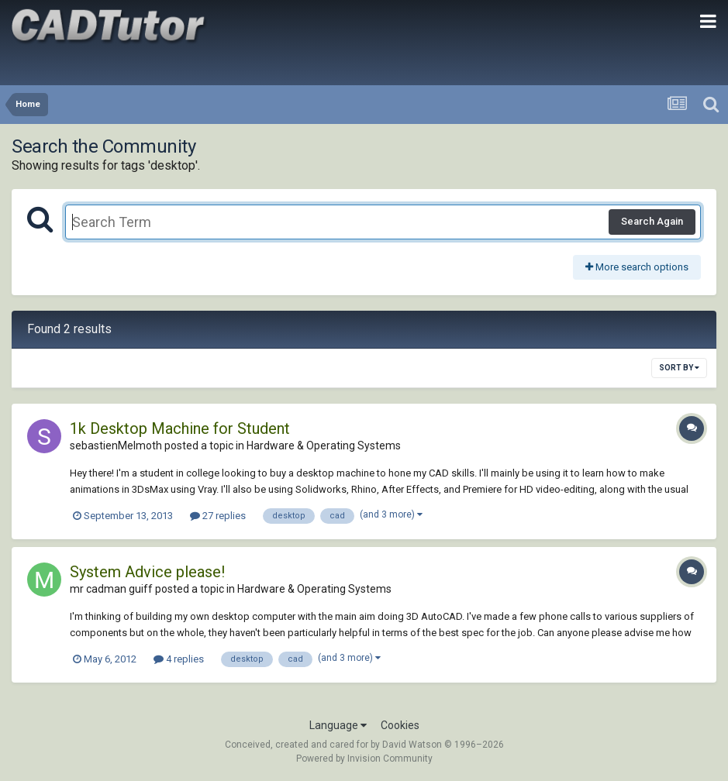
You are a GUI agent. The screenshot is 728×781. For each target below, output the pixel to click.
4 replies (179, 659)
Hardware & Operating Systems (324, 445)
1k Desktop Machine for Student (180, 428)
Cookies (400, 725)
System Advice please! (147, 572)
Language (338, 725)
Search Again (652, 221)
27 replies (218, 515)
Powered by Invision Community (364, 758)
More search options (636, 267)
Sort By (679, 367)
